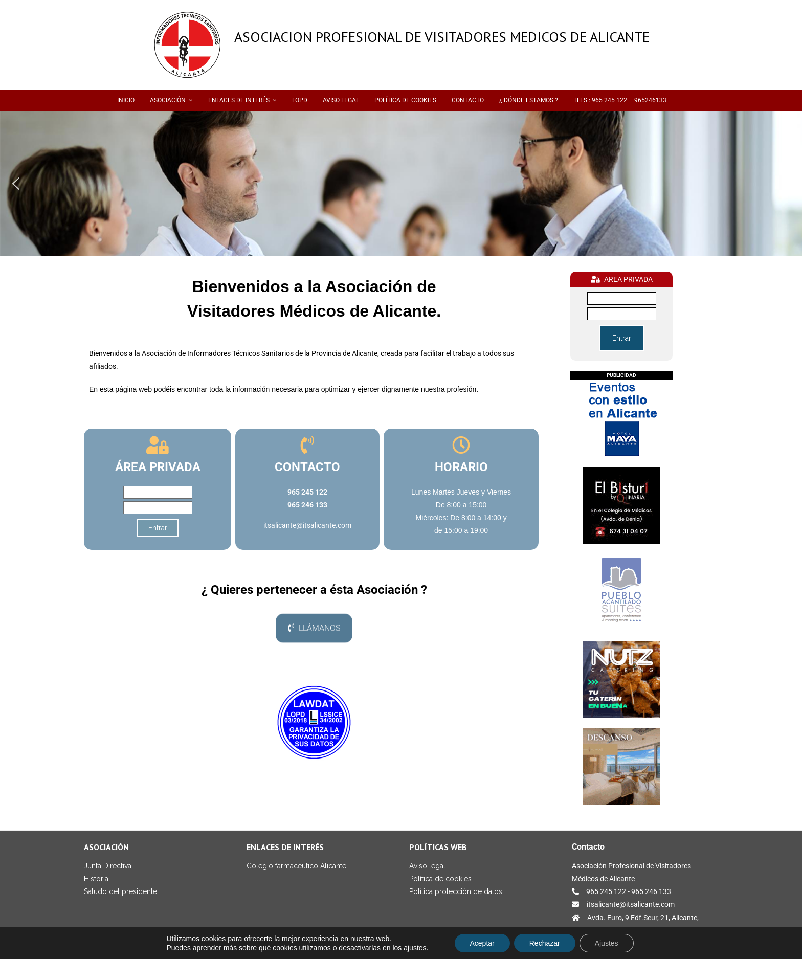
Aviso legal (427, 866)
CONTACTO (468, 100)
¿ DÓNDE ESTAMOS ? (528, 100)
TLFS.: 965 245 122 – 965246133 (619, 100)
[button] (16, 183)
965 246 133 (651, 891)
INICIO (126, 100)
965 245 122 (606, 891)
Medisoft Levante (162, 953)
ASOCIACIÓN (168, 100)
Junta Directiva (107, 866)
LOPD (299, 100)
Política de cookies (440, 879)
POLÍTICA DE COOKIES (405, 100)
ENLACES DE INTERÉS (239, 100)
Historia (96, 879)
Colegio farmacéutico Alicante (296, 866)
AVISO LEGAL (341, 100)
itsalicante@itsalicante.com (307, 525)
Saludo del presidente (120, 891)
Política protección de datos (455, 891)
